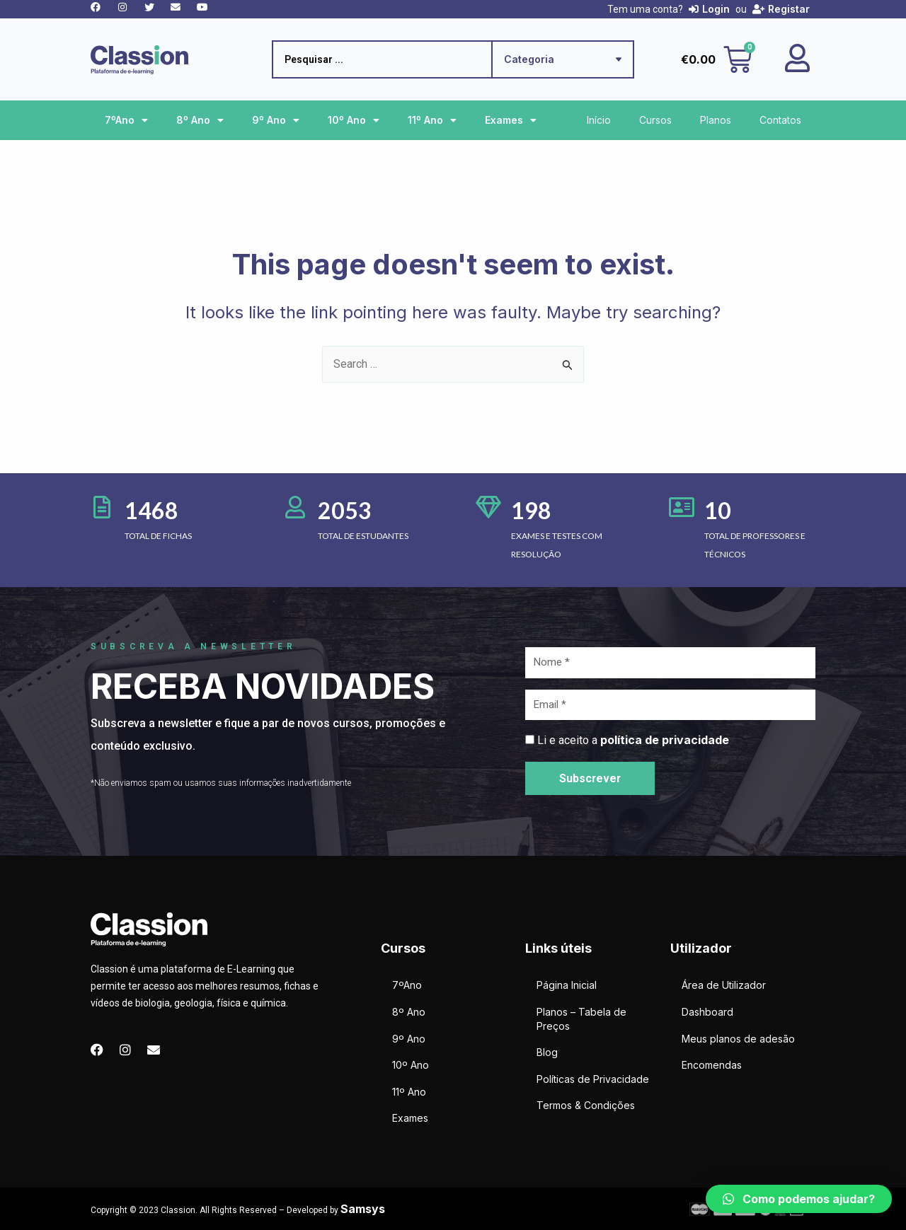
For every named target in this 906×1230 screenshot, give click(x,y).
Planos (715, 120)
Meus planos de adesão (738, 1039)
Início (599, 120)
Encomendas (712, 1065)
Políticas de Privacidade (593, 1079)
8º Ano (200, 120)
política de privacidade (664, 740)
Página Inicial (567, 986)
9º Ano (275, 120)
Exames (511, 120)
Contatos (780, 120)
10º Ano (353, 120)
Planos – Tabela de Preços (581, 1019)
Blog (547, 1052)
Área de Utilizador (724, 986)
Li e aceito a (633, 740)
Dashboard (707, 1012)
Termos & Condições (586, 1106)
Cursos (655, 120)
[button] (799, 1199)
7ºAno (126, 120)
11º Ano (432, 120)
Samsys (362, 1209)
